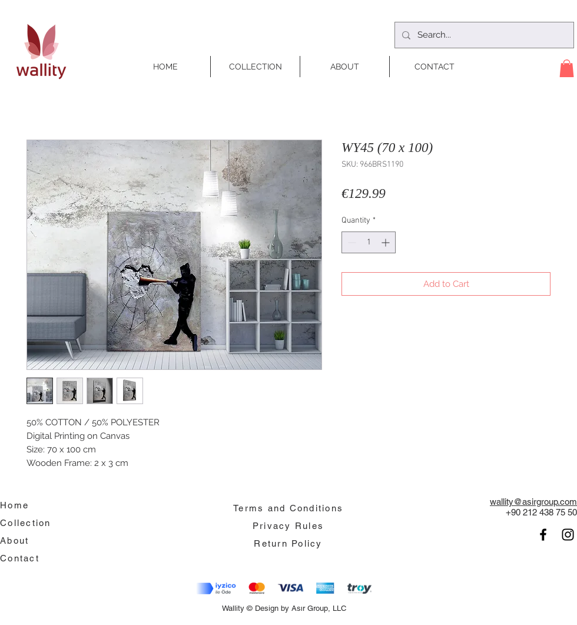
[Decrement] (350, 242)
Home (14, 505)
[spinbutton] (368, 242)
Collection (25, 523)
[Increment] (386, 242)
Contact (19, 558)
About (14, 540)
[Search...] (483, 35)
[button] (566, 68)
